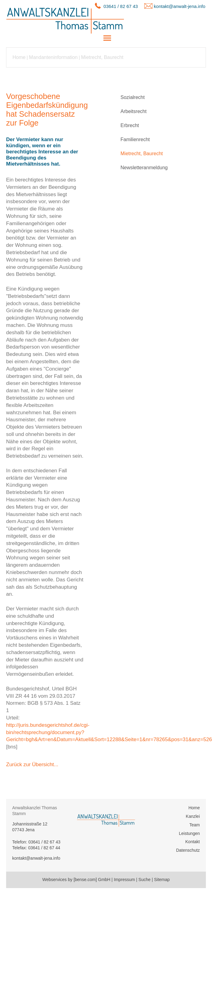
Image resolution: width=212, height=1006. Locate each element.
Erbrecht (129, 125)
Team (194, 824)
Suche (144, 879)
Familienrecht (135, 139)
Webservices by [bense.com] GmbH (76, 879)
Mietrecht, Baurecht (102, 57)
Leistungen (189, 833)
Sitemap (162, 879)
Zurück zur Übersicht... (32, 764)
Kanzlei (193, 816)
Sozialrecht (132, 97)
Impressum (124, 879)
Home (19, 57)
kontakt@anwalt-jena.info (179, 6)
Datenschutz (188, 850)
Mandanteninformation (53, 57)
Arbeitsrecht (133, 111)
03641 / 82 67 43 (120, 6)
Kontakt (192, 841)
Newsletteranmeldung (144, 167)
